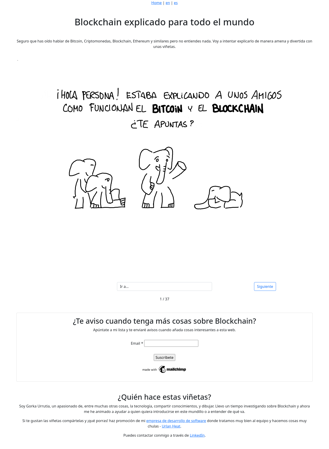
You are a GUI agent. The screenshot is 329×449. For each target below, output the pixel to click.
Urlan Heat (171, 426)
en (168, 2)
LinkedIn (197, 435)
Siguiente (265, 286)
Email (137, 343)
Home (156, 2)
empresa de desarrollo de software (176, 420)
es (176, 2)
